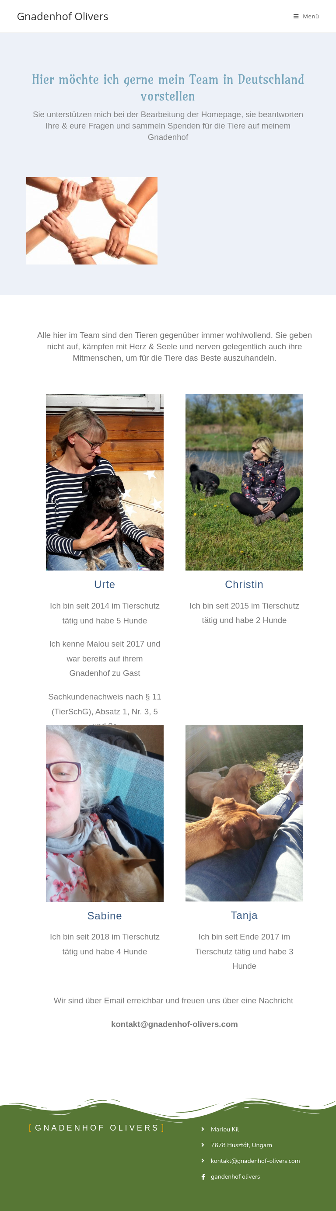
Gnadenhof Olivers (62, 16)
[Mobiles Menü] (306, 16)
